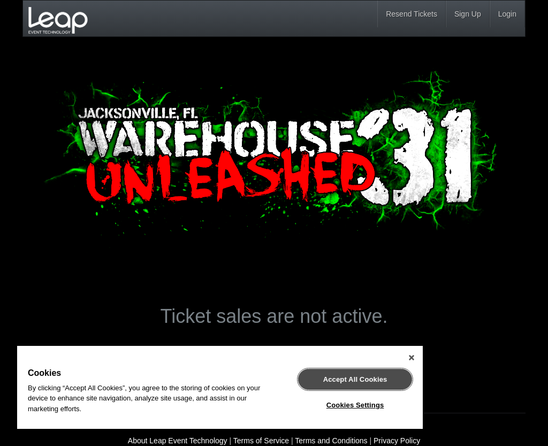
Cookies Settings (355, 405)
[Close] (411, 357)
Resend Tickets (411, 14)
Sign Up (467, 14)
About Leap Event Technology (177, 440)
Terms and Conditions (331, 440)
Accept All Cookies (355, 379)
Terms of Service (261, 440)
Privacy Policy (397, 440)
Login (507, 14)
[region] (220, 387)
